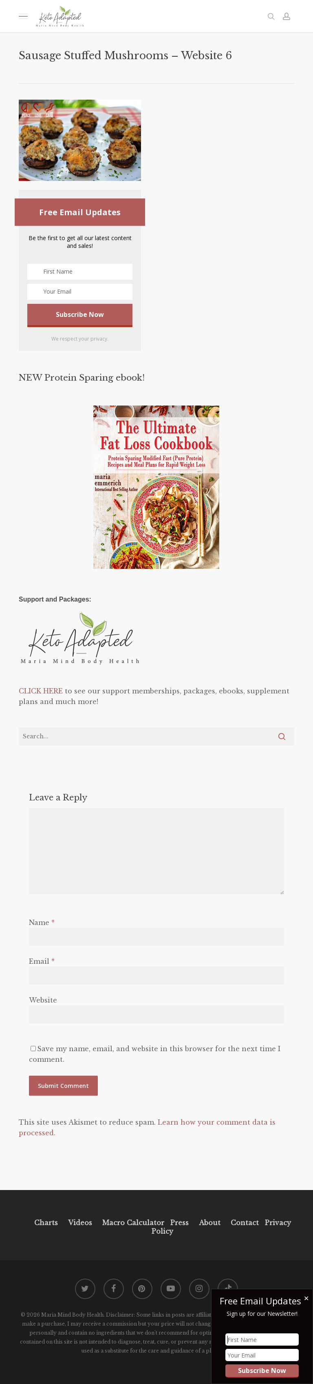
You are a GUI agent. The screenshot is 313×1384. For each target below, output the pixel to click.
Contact (245, 1223)
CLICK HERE (41, 691)
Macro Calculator (133, 1223)
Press (179, 1223)
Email (42, 961)
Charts (46, 1223)
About (209, 1223)
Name (42, 922)
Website (43, 1000)
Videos (80, 1223)
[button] (23, 16)
